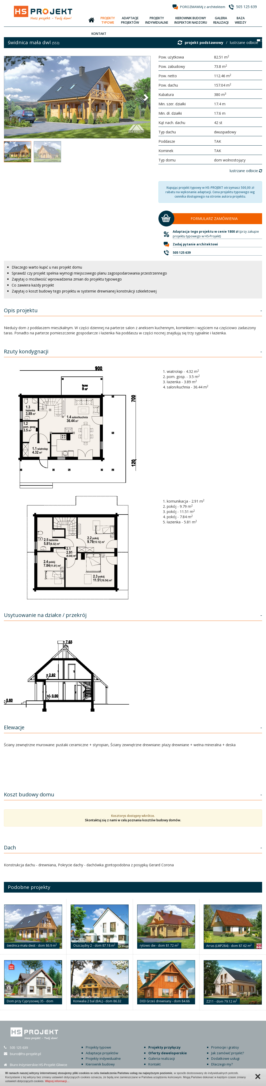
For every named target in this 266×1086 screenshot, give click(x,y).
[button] (9, 97)
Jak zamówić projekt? (227, 1053)
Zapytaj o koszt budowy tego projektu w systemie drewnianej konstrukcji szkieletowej (84, 291)
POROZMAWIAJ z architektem (202, 6)
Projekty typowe (98, 1047)
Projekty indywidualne (103, 1058)
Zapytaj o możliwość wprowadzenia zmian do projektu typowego (67, 279)
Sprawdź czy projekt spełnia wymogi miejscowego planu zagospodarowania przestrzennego (89, 273)
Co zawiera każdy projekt (33, 285)
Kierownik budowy (100, 1064)
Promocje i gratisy (225, 1047)
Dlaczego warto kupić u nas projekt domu (47, 267)
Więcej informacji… (57, 1081)
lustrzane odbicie (244, 42)
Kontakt (154, 1064)
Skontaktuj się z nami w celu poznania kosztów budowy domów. (133, 820)
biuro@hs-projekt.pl (25, 1053)
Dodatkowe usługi (225, 1058)
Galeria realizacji (161, 1058)
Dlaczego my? (222, 1064)
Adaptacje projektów (102, 1053)
